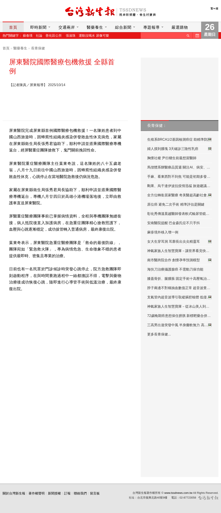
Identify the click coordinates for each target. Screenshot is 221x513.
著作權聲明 (36, 493)
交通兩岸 (66, 27)
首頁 (13, 27)
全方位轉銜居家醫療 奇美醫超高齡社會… (179, 195)
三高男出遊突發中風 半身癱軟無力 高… (179, 325)
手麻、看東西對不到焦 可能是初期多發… (178, 176)
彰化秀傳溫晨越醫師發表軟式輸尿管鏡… (178, 214)
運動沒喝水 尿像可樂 (94, 35)
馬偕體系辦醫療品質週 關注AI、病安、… (178, 167)
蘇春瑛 (28, 35)
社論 (39, 35)
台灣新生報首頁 (110, 11)
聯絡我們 (80, 493)
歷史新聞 (197, 35)
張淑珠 (71, 35)
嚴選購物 (180, 27)
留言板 (95, 493)
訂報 (67, 493)
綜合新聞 (123, 27)
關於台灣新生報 (14, 493)
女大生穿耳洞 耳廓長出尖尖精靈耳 (179, 241)
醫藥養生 (95, 27)
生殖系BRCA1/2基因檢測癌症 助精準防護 (179, 139)
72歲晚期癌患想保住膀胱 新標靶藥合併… (179, 316)
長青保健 (38, 48)
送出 (188, 35)
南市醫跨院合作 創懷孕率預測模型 (179, 260)
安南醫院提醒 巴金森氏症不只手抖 (173, 223)
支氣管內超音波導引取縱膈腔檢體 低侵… (179, 297)
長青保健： (157, 125)
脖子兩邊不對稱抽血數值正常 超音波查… (178, 288)
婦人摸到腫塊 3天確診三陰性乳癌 (179, 149)
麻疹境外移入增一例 (162, 232)
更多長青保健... (159, 334)
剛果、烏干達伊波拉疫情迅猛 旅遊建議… (178, 186)
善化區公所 (54, 35)
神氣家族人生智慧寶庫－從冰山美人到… (178, 306)
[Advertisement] (65, 105)
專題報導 (151, 27)
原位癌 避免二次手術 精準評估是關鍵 (175, 204)
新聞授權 (54, 493)
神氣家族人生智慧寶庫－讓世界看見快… (178, 251)
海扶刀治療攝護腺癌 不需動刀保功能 (175, 269)
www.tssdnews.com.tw (178, 492)
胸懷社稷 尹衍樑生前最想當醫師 (171, 158)
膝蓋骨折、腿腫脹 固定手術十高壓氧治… (178, 278)
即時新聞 (38, 27)
